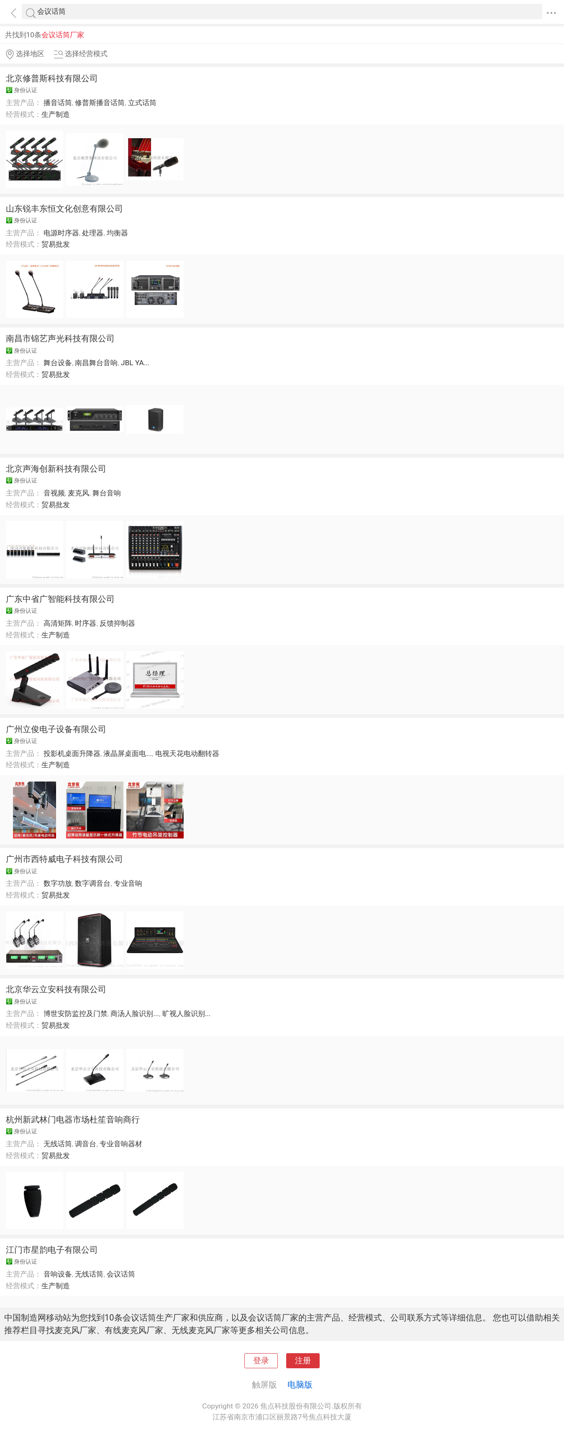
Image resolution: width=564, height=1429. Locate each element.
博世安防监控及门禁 (76, 1013)
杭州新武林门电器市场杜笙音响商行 (73, 1119)
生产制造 (55, 114)
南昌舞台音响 (96, 363)
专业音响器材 (121, 1144)
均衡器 (117, 233)
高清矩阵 (58, 623)
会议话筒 (121, 1274)
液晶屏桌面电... (127, 753)
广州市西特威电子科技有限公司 (64, 859)
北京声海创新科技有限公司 (56, 469)
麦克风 (78, 493)
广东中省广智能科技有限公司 (60, 599)
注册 (303, 1360)
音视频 (54, 493)
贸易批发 (55, 244)
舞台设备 (58, 363)
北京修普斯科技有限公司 (52, 78)
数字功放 (58, 883)
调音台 (85, 1144)
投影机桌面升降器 (72, 753)
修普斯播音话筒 (100, 102)
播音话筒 (58, 102)
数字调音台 (92, 883)
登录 (261, 1360)
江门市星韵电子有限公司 (52, 1250)
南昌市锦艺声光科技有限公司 (60, 338)
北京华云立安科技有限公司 (56, 989)
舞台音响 (106, 493)
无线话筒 (58, 1144)
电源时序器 (61, 233)
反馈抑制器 (117, 623)
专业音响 (128, 883)
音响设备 (58, 1274)
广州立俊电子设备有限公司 (56, 729)
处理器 (92, 233)
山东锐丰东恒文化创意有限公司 (64, 209)
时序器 (85, 623)
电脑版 (300, 1385)
